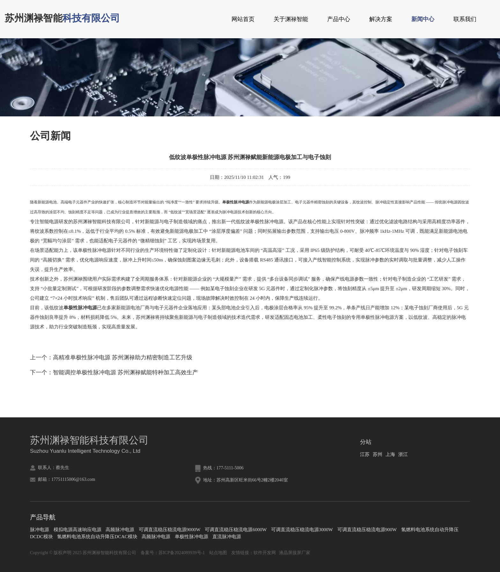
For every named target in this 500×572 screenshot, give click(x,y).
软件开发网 (265, 552)
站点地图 (218, 552)
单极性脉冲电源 (191, 536)
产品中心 (338, 19)
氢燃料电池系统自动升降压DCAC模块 (97, 536)
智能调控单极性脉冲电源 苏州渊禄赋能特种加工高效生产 (125, 372)
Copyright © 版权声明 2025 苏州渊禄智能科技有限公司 (83, 552)
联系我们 (464, 19)
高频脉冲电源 (120, 529)
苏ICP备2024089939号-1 (181, 552)
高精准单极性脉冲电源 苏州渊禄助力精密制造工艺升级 (122, 357)
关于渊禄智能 (291, 19)
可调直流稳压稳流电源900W (367, 529)
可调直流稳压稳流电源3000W (302, 529)
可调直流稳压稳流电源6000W (236, 529)
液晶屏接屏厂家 (294, 552)
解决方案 (380, 19)
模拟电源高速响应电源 (77, 529)
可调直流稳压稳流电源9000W (170, 529)
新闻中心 (422, 19)
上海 (390, 454)
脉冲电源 (39, 529)
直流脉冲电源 (226, 536)
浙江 (403, 454)
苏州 (377, 454)
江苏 (365, 454)
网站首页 (243, 19)
